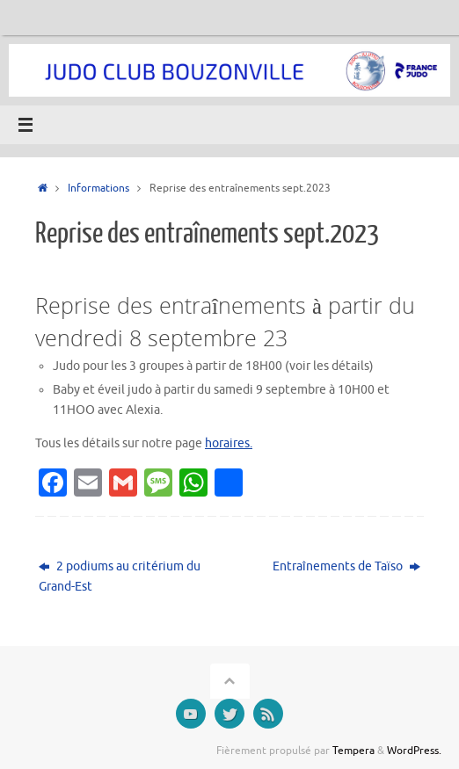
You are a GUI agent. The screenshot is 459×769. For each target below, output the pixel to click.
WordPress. (414, 751)
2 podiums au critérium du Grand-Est (119, 576)
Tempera (353, 751)
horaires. (228, 443)
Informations (98, 188)
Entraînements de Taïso (346, 566)
